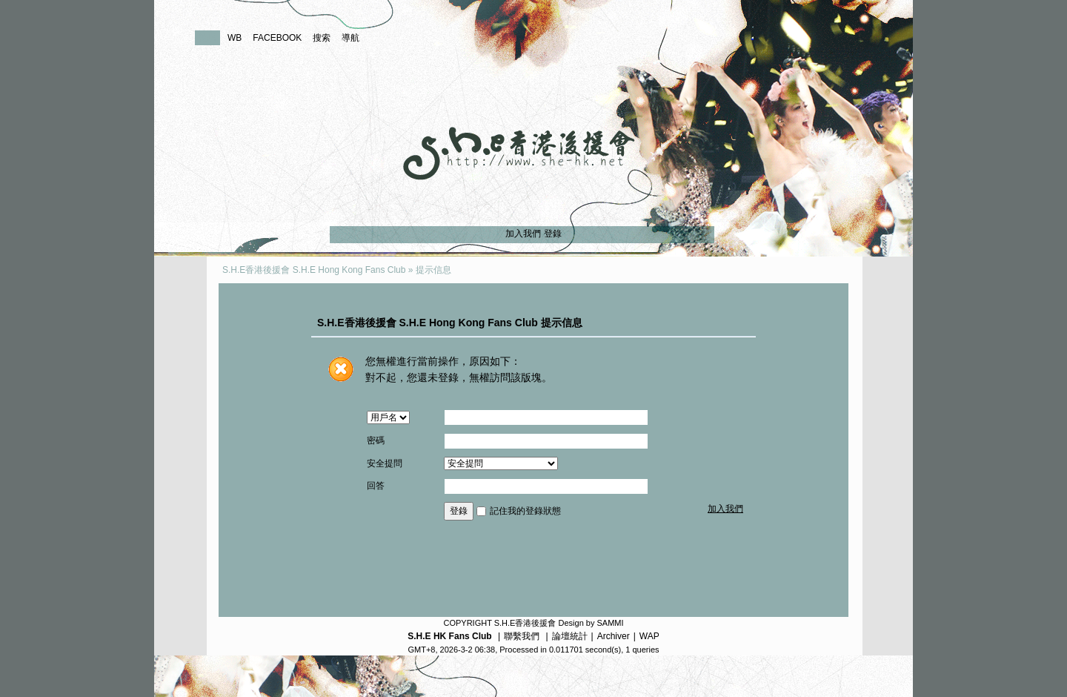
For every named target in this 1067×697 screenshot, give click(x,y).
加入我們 (523, 233)
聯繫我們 (521, 636)
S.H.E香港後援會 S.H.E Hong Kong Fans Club (313, 270)
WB (234, 38)
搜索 (321, 38)
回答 (376, 485)
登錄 (553, 233)
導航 (350, 38)
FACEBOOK (277, 38)
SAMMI (609, 622)
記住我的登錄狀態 (525, 511)
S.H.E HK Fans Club (449, 636)
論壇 (207, 38)
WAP (649, 636)
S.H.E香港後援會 (525, 622)
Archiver (613, 636)
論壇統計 (570, 636)
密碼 (376, 440)
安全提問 (384, 463)
